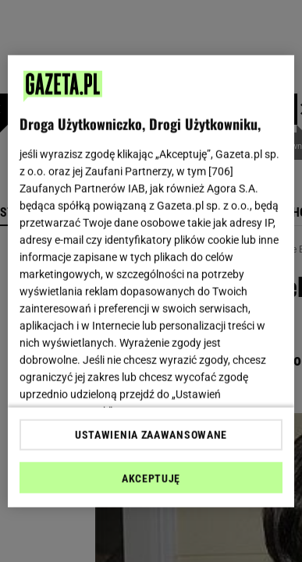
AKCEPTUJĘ (151, 478)
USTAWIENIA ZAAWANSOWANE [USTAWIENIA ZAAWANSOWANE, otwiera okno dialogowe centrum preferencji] (151, 435)
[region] (151, 281)
